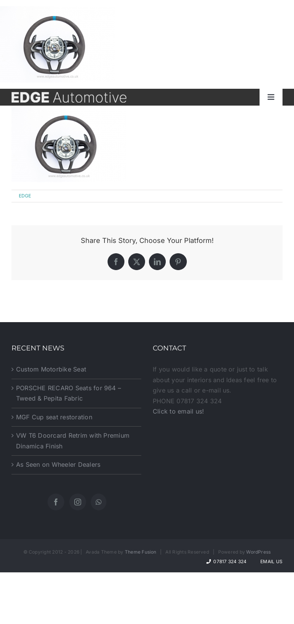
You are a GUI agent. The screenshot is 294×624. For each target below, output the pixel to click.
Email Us (270, 561)
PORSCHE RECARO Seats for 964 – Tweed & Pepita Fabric (68, 393)
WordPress (258, 552)
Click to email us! (178, 411)
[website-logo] (68, 95)
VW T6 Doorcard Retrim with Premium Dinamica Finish (72, 441)
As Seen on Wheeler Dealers (58, 464)
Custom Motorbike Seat (51, 369)
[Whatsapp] (98, 502)
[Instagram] (77, 502)
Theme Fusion (141, 552)
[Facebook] (55, 502)
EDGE (25, 196)
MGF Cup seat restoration (54, 417)
